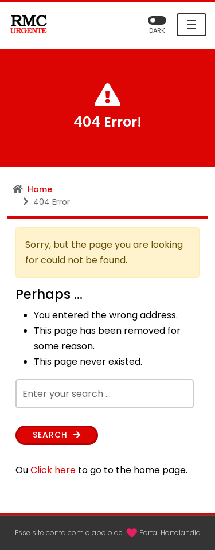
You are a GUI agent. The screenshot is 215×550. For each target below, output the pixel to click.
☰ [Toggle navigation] (191, 25)
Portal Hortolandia (170, 532)
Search (57, 434)
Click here (53, 470)
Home (40, 189)
